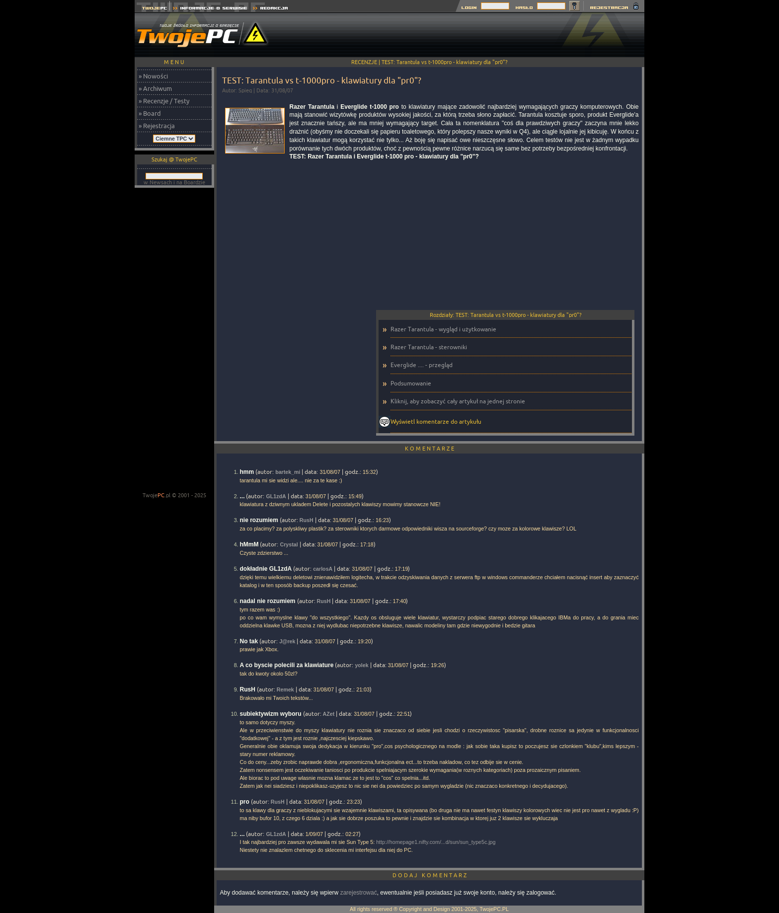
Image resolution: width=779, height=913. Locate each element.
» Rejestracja (157, 125)
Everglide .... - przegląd (421, 365)
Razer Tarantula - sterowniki (428, 347)
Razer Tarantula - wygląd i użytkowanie (443, 329)
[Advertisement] (463, 34)
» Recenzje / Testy (164, 100)
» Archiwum (155, 88)
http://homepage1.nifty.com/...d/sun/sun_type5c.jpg (435, 842)
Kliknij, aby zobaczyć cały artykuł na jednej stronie (457, 401)
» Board (150, 113)
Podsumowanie (410, 383)
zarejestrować (358, 892)
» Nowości (153, 76)
